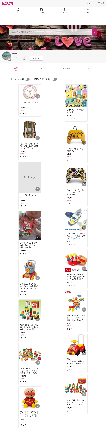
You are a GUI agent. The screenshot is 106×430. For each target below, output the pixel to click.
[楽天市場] (100, 3)
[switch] (27, 79)
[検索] (94, 32)
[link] (30, 92)
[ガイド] (89, 3)
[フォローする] (36, 58)
